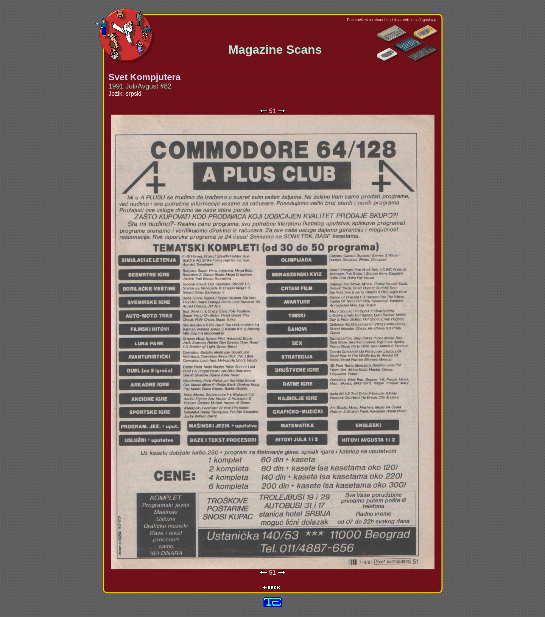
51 (272, 111)
